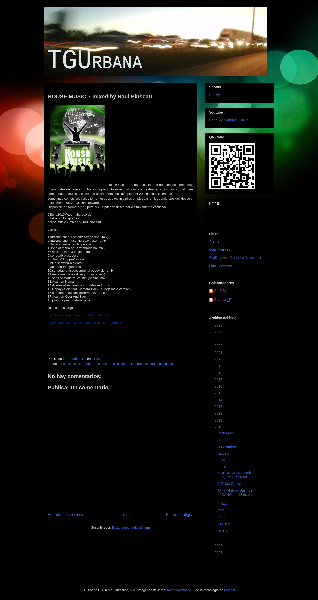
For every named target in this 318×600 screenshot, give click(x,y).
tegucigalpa (165, 364)
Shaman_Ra (224, 300)
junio (223, 467)
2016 (219, 386)
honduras (89, 364)
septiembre (228, 446)
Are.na (214, 241)
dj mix (67, 364)
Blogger (229, 590)
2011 (219, 420)
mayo (223, 503)
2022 (219, 346)
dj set (77, 364)
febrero (225, 523)
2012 (219, 413)
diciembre (227, 433)
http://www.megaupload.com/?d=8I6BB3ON (79, 315)
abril (222, 510)
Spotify (214, 95)
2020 (219, 359)
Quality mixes (219, 249)
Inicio (125, 515)
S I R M (220, 291)
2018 (219, 373)
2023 (219, 339)
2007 (219, 553)
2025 (219, 325)
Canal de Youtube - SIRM (228, 120)
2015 (219, 393)
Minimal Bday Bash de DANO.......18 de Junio (237, 492)
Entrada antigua (179, 515)
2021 (219, 353)
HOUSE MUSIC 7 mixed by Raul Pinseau (237, 475)
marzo (224, 517)
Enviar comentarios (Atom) (131, 527)
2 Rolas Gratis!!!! (231, 484)
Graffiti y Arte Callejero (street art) (235, 258)
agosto (224, 453)
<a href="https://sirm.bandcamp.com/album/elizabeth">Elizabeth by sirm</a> (233, 214)
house (102, 364)
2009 (219, 539)
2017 (219, 380)
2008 (219, 546)
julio (222, 460)
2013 (219, 407)
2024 (219, 332)
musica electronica (122, 364)
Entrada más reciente (66, 515)
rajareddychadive (179, 590)
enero (224, 530)
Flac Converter (220, 266)
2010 (219, 427)
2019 (219, 366)
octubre (225, 440)
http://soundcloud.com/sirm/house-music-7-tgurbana (85, 323)
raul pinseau (146, 364)
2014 (219, 400)
